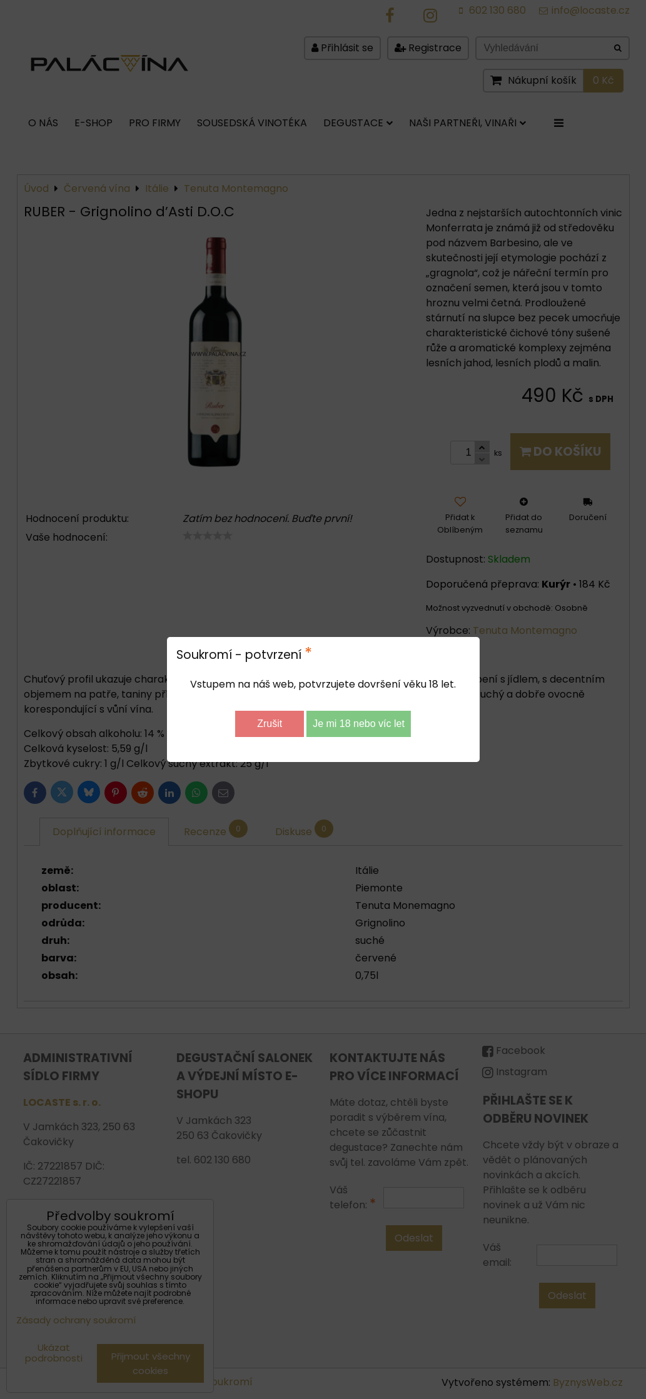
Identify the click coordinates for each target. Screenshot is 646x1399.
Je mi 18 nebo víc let (359, 723)
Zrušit (269, 723)
